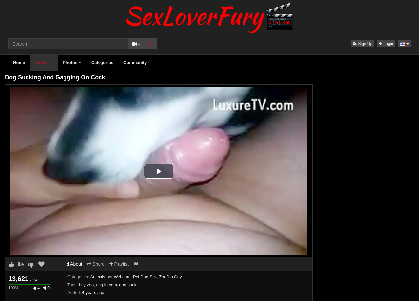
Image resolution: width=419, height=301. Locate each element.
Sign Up (362, 43)
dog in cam (106, 284)
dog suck (127, 284)
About (74, 264)
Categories (102, 62)
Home (19, 62)
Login (386, 43)
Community (137, 62)
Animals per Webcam (110, 276)
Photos (72, 62)
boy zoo (86, 284)
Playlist (119, 264)
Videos (44, 62)
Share (96, 264)
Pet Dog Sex (145, 276)
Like (16, 264)
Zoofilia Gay (170, 276)
